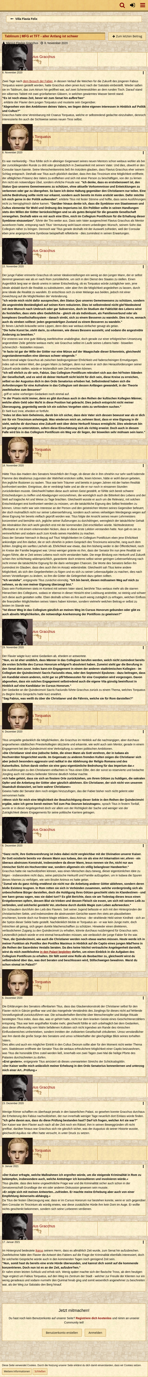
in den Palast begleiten (55, 951)
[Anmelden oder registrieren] (132, 5)
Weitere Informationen (17, 1371)
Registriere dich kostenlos (93, 1318)
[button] (143, 5)
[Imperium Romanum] (2, 5)
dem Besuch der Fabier (38, 81)
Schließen (40, 1371)
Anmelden (95, 1333)
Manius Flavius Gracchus (22, 43)
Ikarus (39, 1250)
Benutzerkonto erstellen (62, 1333)
